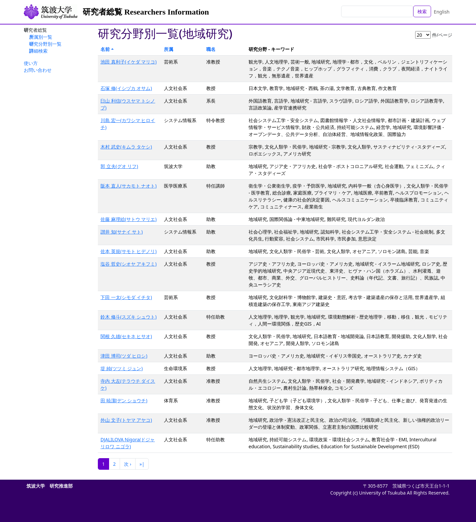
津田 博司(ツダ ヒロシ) (123, 356)
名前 (105, 49)
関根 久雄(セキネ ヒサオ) (126, 336)
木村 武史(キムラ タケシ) (126, 147)
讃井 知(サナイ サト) (121, 232)
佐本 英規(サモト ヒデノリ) (128, 251)
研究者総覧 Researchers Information (146, 12)
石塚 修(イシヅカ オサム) (126, 88)
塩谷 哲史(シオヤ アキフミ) (128, 264)
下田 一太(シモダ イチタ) (126, 297)
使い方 (31, 63)
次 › (127, 464)
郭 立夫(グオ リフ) (119, 166)
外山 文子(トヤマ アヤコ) (126, 420)
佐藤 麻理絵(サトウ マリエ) (128, 219)
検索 (422, 11)
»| (141, 464)
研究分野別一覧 (45, 44)
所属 (168, 49)
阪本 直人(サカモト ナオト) (128, 186)
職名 (211, 49)
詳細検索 (38, 51)
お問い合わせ (38, 70)
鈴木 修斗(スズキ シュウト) (128, 317)
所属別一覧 (40, 37)
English (442, 12)
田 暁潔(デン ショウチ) (123, 400)
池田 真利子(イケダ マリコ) (128, 62)
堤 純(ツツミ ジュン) (121, 368)
